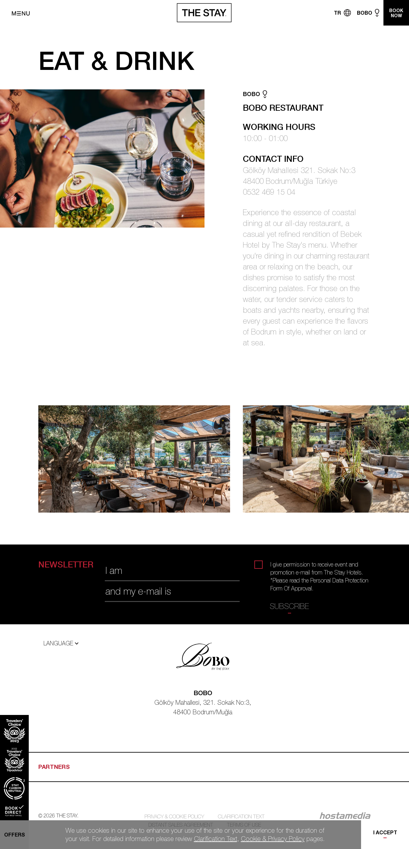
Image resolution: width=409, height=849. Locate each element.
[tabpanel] (140, 459)
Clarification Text (215, 838)
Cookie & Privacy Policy (273, 838)
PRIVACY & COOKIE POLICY (174, 816)
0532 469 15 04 (269, 191)
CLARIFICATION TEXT (241, 816)
